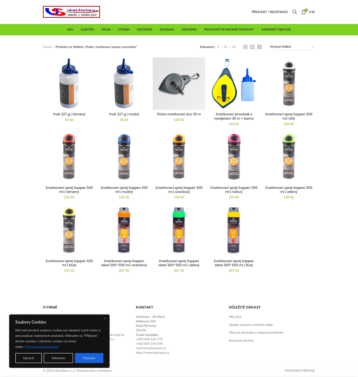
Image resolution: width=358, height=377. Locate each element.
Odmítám (58, 358)
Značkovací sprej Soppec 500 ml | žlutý (69, 263)
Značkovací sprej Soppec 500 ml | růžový (234, 190)
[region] (59, 341)
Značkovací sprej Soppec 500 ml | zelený (288, 190)
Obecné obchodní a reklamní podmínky (256, 332)
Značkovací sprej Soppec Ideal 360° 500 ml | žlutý (234, 263)
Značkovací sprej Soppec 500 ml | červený (69, 190)
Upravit (28, 358)
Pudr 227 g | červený (69, 114)
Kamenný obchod (241, 340)
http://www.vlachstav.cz (152, 352)
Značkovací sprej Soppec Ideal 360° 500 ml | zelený (179, 263)
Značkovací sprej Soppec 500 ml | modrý (124, 190)
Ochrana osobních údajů (42, 346)
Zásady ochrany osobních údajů (251, 325)
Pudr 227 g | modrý (124, 114)
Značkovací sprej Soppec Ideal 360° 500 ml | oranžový (124, 263)
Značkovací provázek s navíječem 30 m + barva (234, 116)
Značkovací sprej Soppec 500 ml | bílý (288, 116)
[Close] (105, 318)
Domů (47, 47)
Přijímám (89, 358)
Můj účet (235, 317)
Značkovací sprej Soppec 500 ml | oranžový (179, 190)
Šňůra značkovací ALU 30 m (179, 114)
